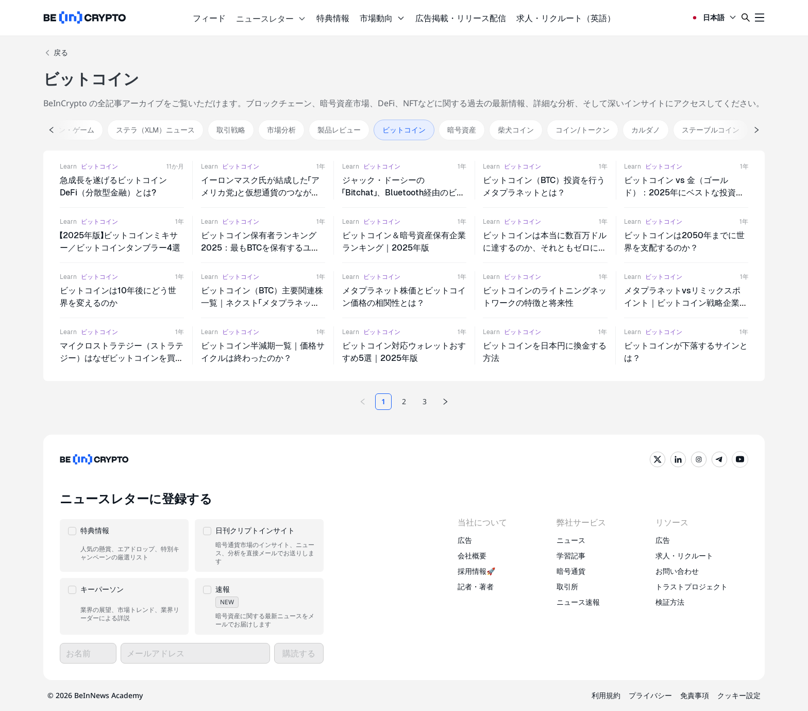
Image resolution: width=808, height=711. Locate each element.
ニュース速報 (578, 602)
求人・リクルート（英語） (565, 18)
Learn (68, 166)
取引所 (567, 586)
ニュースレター (271, 18)
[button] (124, 545)
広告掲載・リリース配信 (460, 18)
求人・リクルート (684, 555)
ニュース (571, 540)
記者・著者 (476, 586)
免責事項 (694, 695)
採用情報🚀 (476, 571)
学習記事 (571, 555)
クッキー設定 (739, 695)
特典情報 (332, 18)
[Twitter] (657, 459)
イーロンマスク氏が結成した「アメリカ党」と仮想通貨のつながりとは (260, 192)
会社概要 (472, 555)
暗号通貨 (571, 571)
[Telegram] (719, 459)
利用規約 (606, 695)
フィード (209, 18)
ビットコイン (99, 166)
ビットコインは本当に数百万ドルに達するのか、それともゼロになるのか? (545, 248)
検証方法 (669, 602)
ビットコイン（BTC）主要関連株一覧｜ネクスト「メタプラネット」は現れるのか (262, 303)
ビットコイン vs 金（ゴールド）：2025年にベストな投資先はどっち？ (684, 192)
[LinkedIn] (678, 459)
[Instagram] (699, 459)
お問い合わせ (677, 571)
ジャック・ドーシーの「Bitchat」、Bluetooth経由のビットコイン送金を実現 (403, 192)
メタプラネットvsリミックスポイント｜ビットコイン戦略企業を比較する (686, 303)
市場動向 (382, 18)
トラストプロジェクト (691, 586)
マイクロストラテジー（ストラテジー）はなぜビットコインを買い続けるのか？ (121, 358)
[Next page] (445, 401)
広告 (465, 540)
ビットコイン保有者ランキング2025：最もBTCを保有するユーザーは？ (260, 248)
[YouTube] (740, 459)
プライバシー (650, 695)
